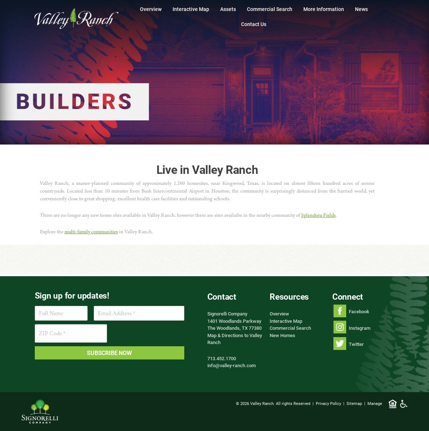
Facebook (359, 311)
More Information (323, 9)
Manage (374, 403)
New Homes (282, 335)
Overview (151, 9)
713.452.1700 (221, 358)
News (361, 9)
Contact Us (253, 24)
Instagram (359, 328)
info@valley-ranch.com (231, 365)
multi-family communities (91, 231)
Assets (228, 9)
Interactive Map (191, 9)
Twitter (356, 344)
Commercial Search (269, 9)
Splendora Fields (318, 215)
